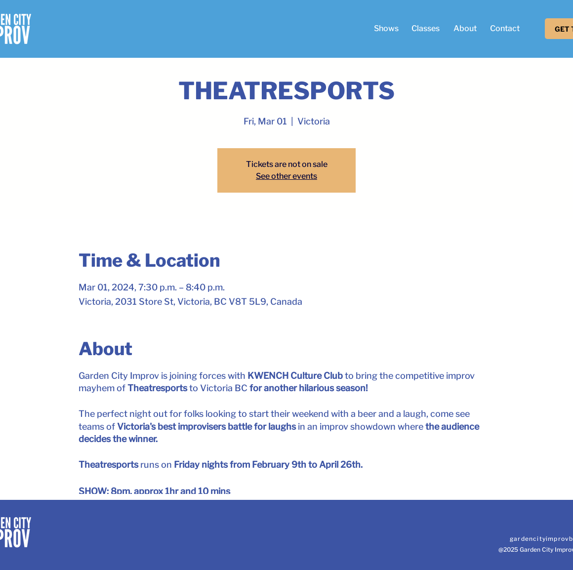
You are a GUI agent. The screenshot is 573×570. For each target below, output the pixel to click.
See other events (286, 176)
